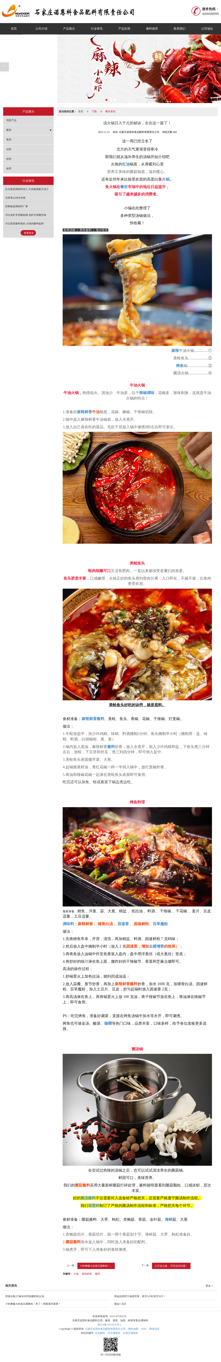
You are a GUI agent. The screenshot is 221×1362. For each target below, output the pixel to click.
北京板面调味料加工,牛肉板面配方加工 (27, 189)
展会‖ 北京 (120, 1303)
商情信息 (154, 1328)
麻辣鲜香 (87, 1273)
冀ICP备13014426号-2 (109, 1324)
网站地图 (133, 1328)
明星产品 (11, 120)
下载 (94, 111)
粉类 (8, 158)
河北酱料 (100, 1333)
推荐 (8, 168)
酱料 (97, 1273)
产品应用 (124, 28)
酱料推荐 (152, 28)
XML (144, 1328)
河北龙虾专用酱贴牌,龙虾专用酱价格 (25, 214)
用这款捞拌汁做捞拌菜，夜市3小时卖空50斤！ (140, 1296)
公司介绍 (41, 28)
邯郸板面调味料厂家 (16, 206)
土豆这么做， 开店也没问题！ (171, 1265)
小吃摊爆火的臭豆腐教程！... (96, 1265)
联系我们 (179, 28)
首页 (14, 28)
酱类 (8, 129)
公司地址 (207, 28)
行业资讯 (97, 28)
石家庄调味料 (130, 1333)
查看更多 (29, 233)
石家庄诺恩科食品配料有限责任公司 (105, 1328)
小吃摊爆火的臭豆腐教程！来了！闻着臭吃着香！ (33, 1303)
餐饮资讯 (110, 111)
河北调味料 (114, 1333)
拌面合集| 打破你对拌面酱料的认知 (24, 1296)
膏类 (8, 139)
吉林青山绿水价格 (15, 197)
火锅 (76, 1273)
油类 (8, 149)
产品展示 (69, 28)
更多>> (210, 1285)
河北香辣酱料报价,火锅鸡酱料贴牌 (24, 223)
